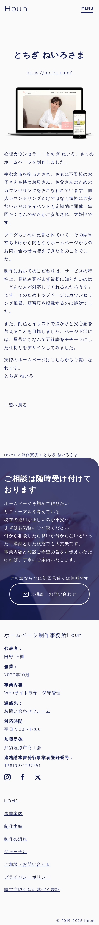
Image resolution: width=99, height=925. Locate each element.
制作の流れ (15, 839)
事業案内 (13, 813)
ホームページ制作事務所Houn (43, 635)
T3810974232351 (22, 765)
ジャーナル (15, 851)
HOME (11, 800)
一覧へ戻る (15, 404)
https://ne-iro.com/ (49, 72)
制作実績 (13, 826)
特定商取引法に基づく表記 (32, 889)
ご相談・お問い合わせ (53, 594)
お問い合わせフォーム (27, 711)
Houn (16, 8)
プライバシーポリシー (27, 877)
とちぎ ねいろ (19, 375)
